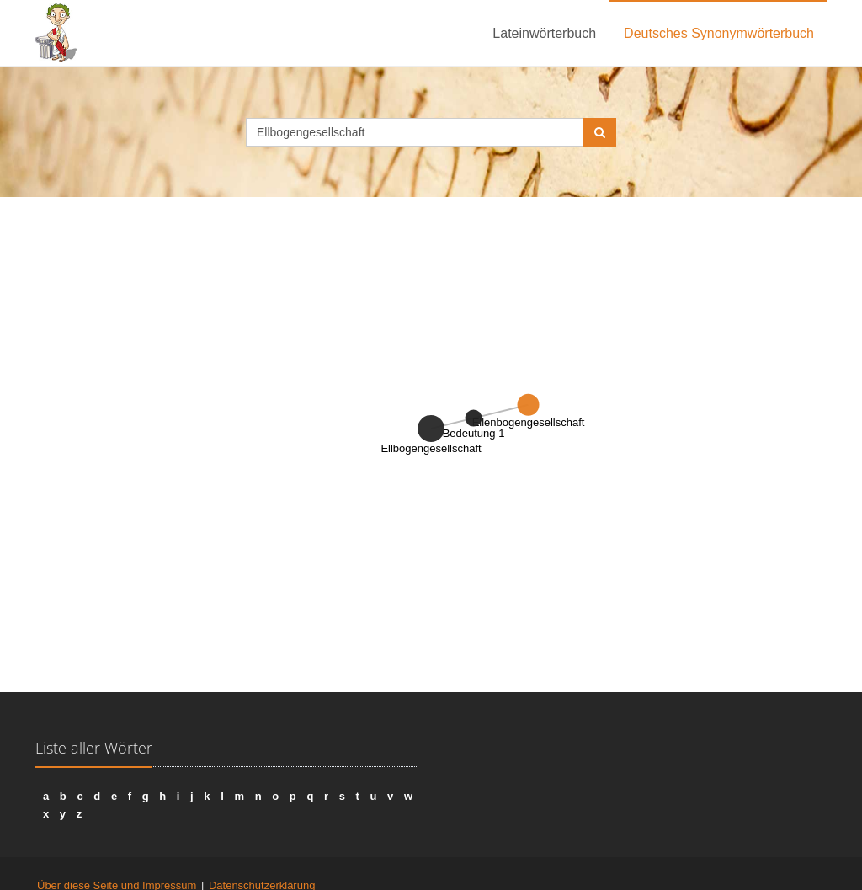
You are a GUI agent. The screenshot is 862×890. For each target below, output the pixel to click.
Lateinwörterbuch (544, 33)
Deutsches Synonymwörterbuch (719, 33)
